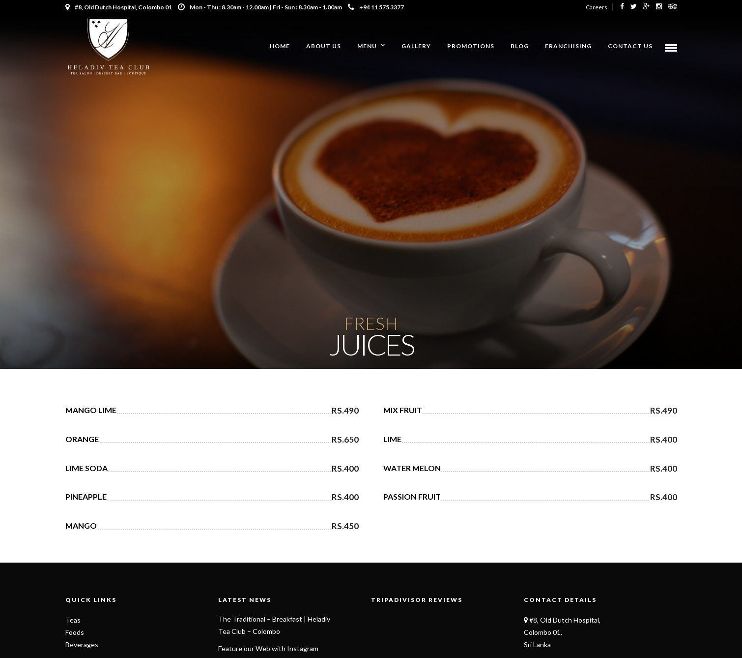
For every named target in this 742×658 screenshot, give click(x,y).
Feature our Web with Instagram (268, 648)
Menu (367, 46)
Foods (74, 632)
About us (323, 46)
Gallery (416, 46)
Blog (520, 46)
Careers (596, 7)
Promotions (470, 46)
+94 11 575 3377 (376, 7)
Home (280, 46)
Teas (73, 620)
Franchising (568, 46)
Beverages (81, 644)
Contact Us (630, 46)
